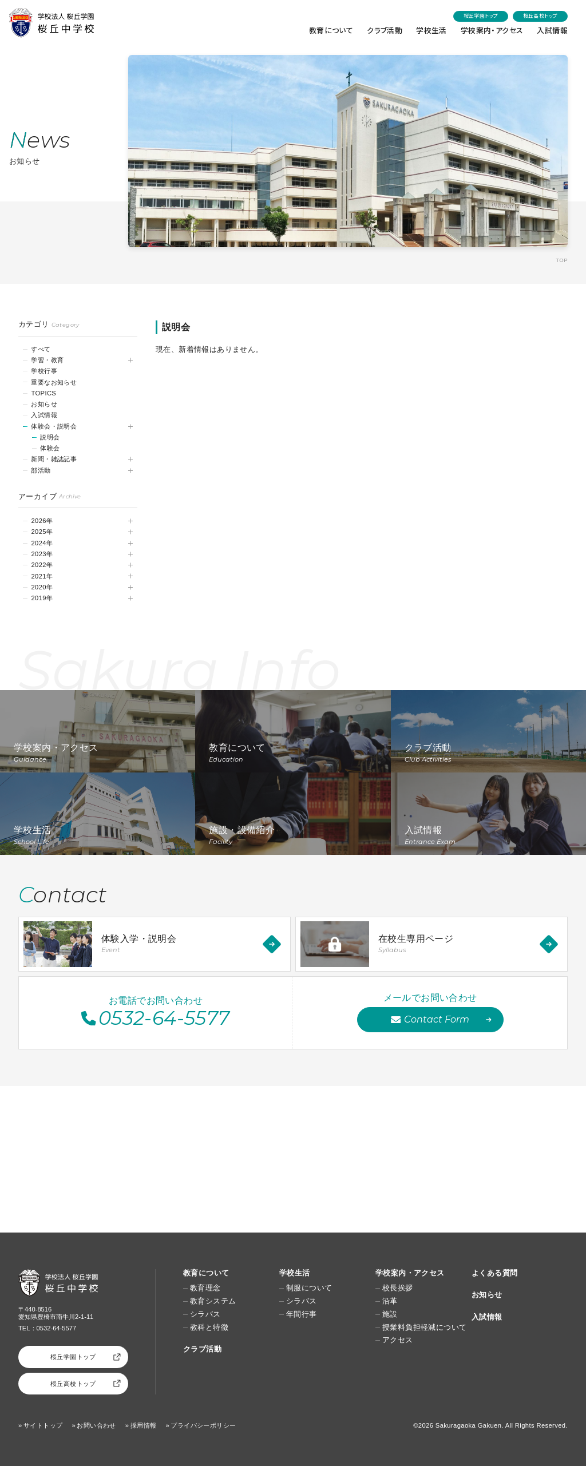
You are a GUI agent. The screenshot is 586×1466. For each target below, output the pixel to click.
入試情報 (552, 30)
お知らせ (44, 404)
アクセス (397, 1340)
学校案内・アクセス (492, 30)
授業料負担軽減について (424, 1328)
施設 (390, 1314)
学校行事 (44, 370)
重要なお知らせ (54, 382)
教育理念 (205, 1288)
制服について (309, 1288)
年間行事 (301, 1314)
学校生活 (431, 30)
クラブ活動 (384, 30)
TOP (562, 260)
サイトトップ (42, 1425)
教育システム (213, 1301)
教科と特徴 (209, 1328)
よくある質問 (494, 1273)
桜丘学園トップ (481, 15)
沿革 (390, 1301)
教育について (331, 30)
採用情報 (143, 1425)
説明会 (50, 437)
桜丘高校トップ (540, 15)
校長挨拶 (397, 1288)
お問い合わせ (96, 1425)
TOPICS (43, 393)
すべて (40, 349)
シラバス (205, 1314)
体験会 (50, 448)
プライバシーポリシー (203, 1425)
